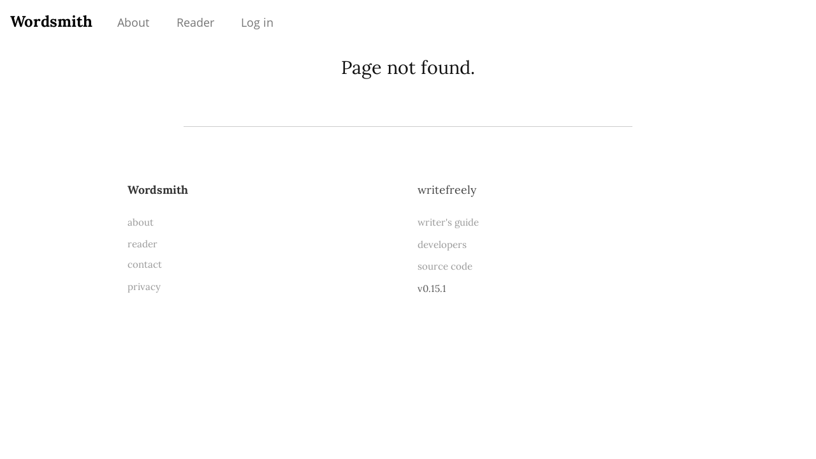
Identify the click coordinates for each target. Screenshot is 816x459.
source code (445, 266)
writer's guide (448, 222)
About (133, 22)
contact (144, 264)
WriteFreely (447, 189)
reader (142, 244)
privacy (144, 286)
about (140, 222)
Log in (257, 22)
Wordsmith (51, 21)
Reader (195, 22)
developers (442, 244)
